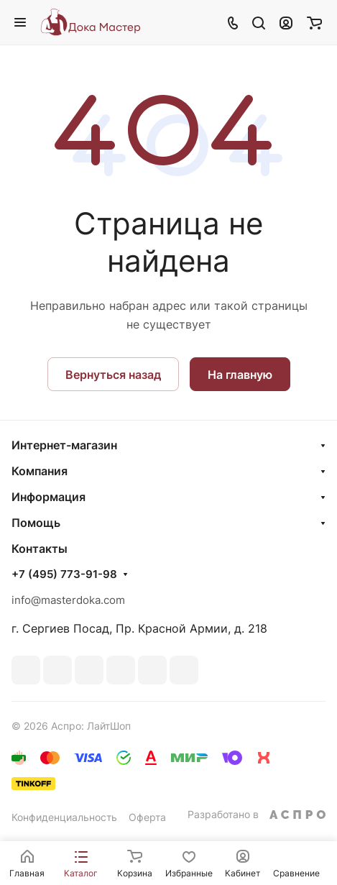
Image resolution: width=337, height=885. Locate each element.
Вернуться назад (113, 374)
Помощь (35, 522)
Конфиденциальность (64, 817)
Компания (39, 471)
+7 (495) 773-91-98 (64, 574)
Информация (48, 497)
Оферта (147, 817)
